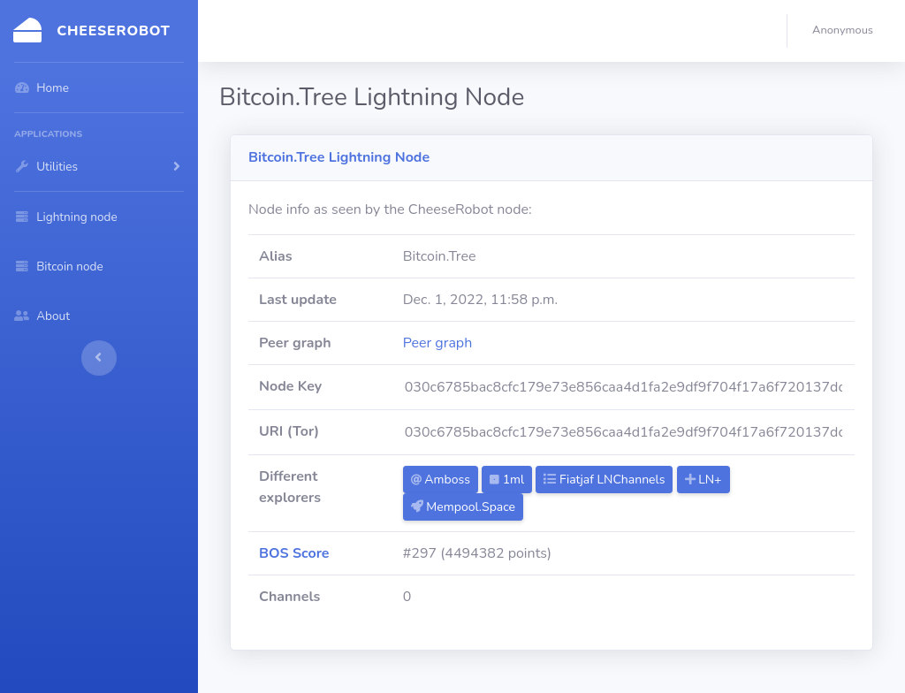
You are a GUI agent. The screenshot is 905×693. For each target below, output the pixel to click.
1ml (507, 479)
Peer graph (438, 343)
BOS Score (294, 553)
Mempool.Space (463, 507)
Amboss (440, 479)
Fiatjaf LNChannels (604, 479)
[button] (846, 31)
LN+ (703, 479)
